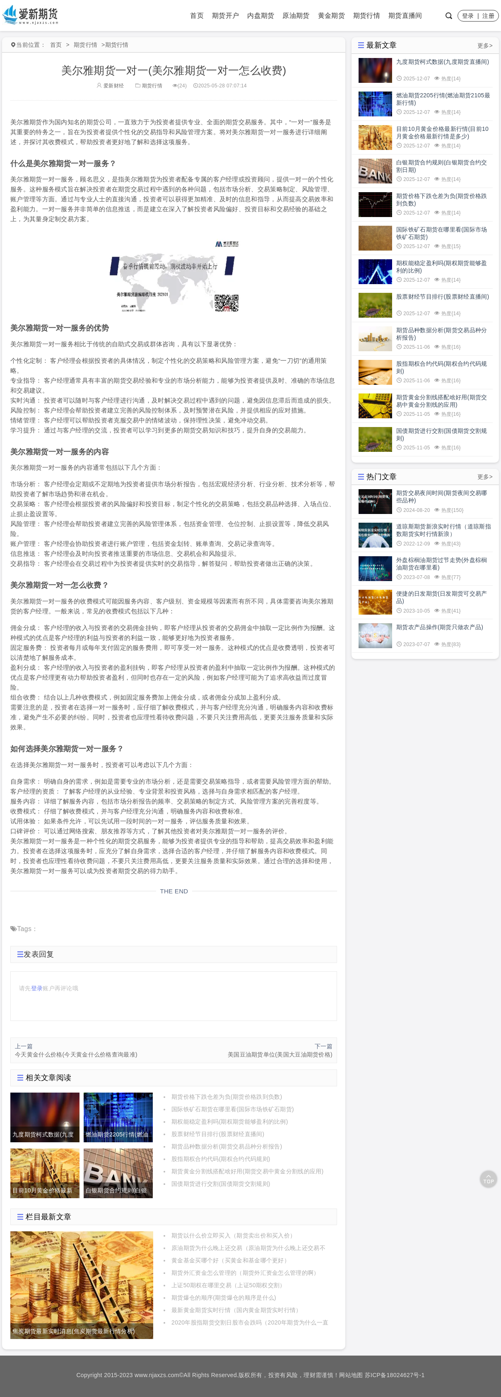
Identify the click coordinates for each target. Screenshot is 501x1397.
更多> (485, 45)
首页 (197, 15)
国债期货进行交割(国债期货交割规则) (220, 1183)
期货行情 (366, 15)
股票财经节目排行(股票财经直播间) (217, 1134)
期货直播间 (405, 15)
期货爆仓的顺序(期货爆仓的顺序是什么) (223, 1297)
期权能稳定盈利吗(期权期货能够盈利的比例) (229, 1121)
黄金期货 (331, 15)
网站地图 (351, 1375)
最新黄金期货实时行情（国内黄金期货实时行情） (236, 1310)
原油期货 (295, 15)
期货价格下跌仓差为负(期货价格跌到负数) (226, 1096)
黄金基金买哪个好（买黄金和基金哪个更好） (230, 1260)
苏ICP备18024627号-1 (395, 1375)
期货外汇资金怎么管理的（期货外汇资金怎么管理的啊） (245, 1272)
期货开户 (225, 15)
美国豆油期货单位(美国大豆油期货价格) (280, 1054)
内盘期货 (260, 15)
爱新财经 (110, 86)
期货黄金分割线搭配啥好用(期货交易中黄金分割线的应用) (247, 1171)
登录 (468, 15)
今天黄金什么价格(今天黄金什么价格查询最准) (76, 1054)
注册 (488, 15)
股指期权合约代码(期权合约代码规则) (220, 1159)
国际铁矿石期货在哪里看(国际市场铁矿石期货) (232, 1109)
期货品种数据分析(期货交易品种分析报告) (226, 1146)
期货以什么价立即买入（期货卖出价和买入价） (233, 1235)
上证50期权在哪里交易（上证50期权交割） (228, 1285)
